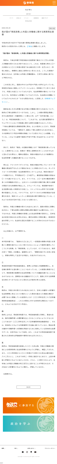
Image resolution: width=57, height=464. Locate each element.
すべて (11, 18)
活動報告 (36, 18)
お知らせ (18, 18)
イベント (26, 18)
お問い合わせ (30, 448)
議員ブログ (45, 18)
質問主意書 (28, 21)
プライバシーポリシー (50, 448)
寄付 (16, 448)
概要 (3, 448)
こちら (29, 46)
